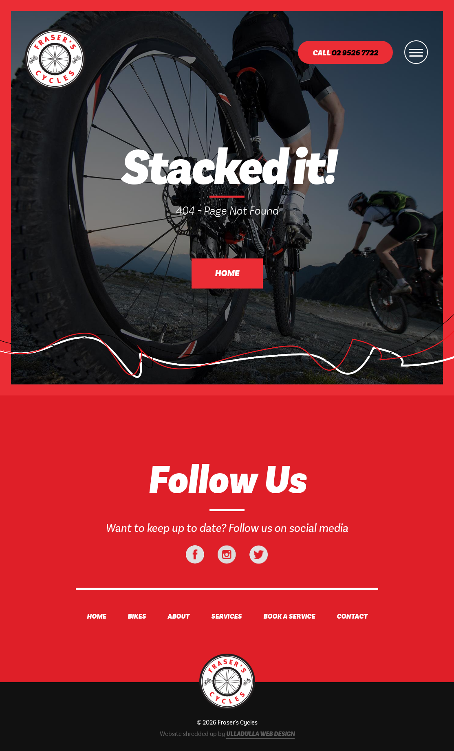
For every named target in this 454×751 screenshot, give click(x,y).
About (178, 616)
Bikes (137, 616)
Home (227, 273)
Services (226, 616)
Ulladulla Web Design (260, 734)
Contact (352, 616)
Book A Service (289, 616)
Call (345, 53)
